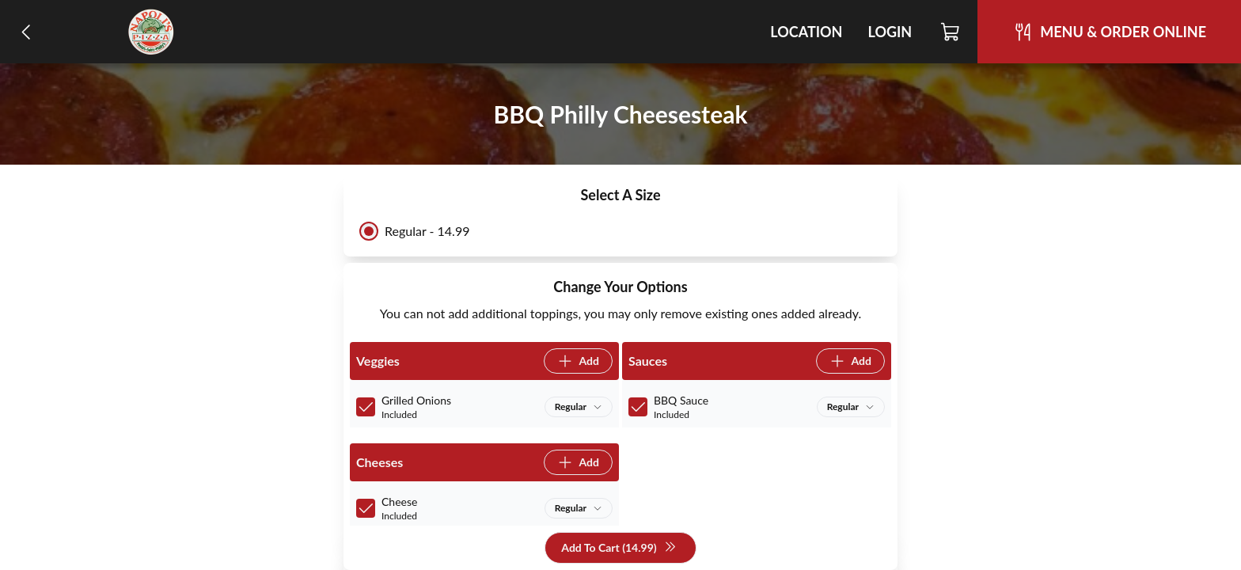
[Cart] (950, 31)
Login (889, 31)
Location (806, 31)
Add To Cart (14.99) (618, 548)
